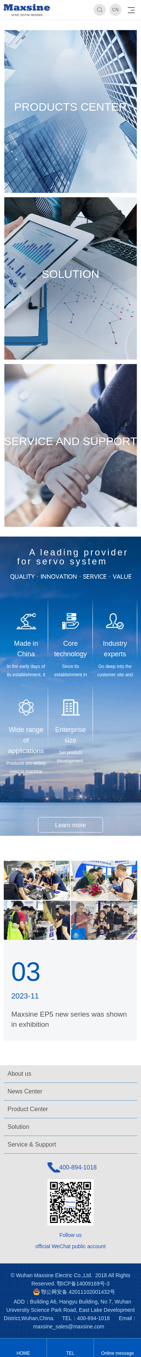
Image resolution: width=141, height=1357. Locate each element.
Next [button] (134, 20)
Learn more (70, 825)
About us (19, 1073)
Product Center (28, 1109)
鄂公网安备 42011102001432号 (78, 1292)
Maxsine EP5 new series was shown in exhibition (69, 1019)
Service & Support (32, 1144)
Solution (18, 1127)
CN (115, 9)
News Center (25, 1091)
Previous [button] (6, 20)
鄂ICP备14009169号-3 (83, 1284)
